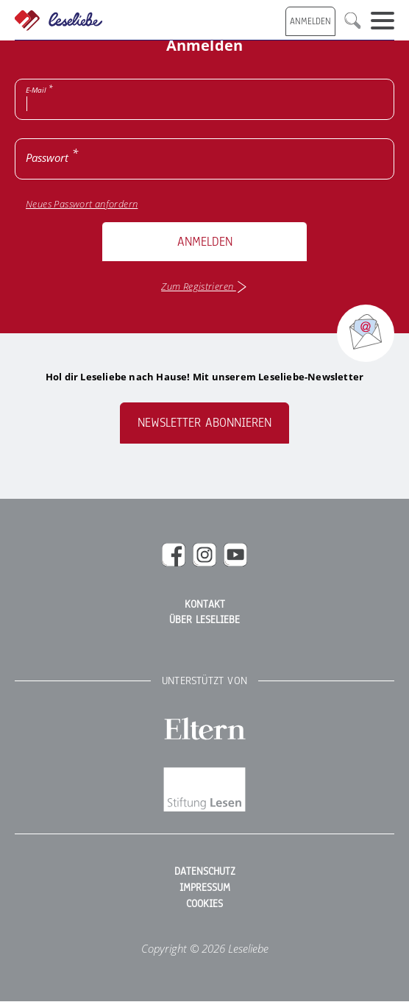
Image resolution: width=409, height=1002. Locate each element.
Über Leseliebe (204, 620)
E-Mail (36, 90)
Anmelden (204, 241)
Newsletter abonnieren (204, 422)
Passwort (47, 157)
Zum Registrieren (204, 287)
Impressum (204, 888)
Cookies (204, 904)
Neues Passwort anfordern (82, 204)
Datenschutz (204, 871)
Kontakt (205, 604)
